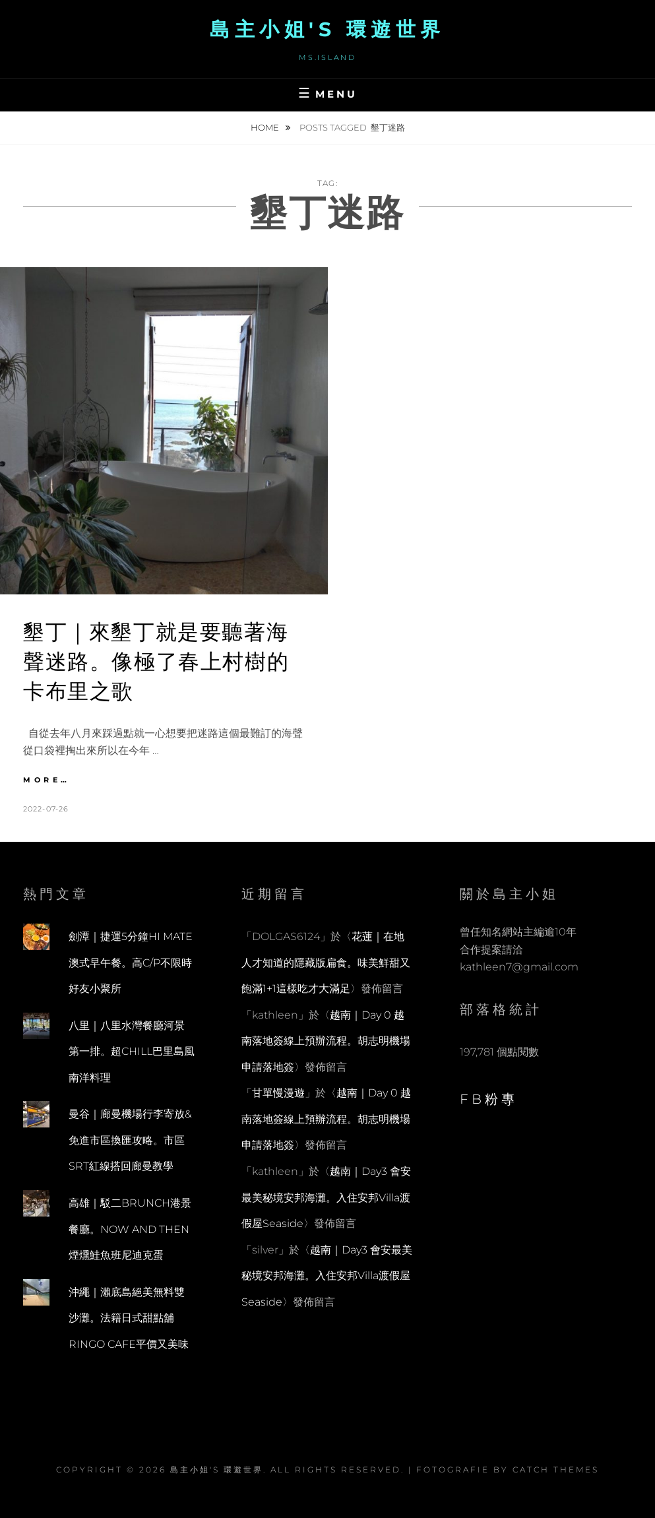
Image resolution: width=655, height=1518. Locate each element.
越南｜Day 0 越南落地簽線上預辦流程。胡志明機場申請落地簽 (325, 1041)
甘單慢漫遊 (278, 1093)
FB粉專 (489, 1099)
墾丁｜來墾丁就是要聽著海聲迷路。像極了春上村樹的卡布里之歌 (156, 661)
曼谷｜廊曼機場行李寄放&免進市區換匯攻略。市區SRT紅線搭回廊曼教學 (130, 1140)
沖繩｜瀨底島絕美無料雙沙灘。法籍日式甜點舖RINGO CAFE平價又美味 (129, 1318)
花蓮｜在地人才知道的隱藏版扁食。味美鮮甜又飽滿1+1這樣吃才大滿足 (325, 962)
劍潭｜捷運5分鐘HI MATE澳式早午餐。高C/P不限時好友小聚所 (131, 962)
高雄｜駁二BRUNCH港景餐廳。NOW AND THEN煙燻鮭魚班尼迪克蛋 (130, 1229)
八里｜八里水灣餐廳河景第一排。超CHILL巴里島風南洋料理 (132, 1051)
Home (266, 127)
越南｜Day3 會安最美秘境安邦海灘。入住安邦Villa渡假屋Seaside (326, 1197)
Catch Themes (556, 1469)
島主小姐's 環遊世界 (327, 29)
